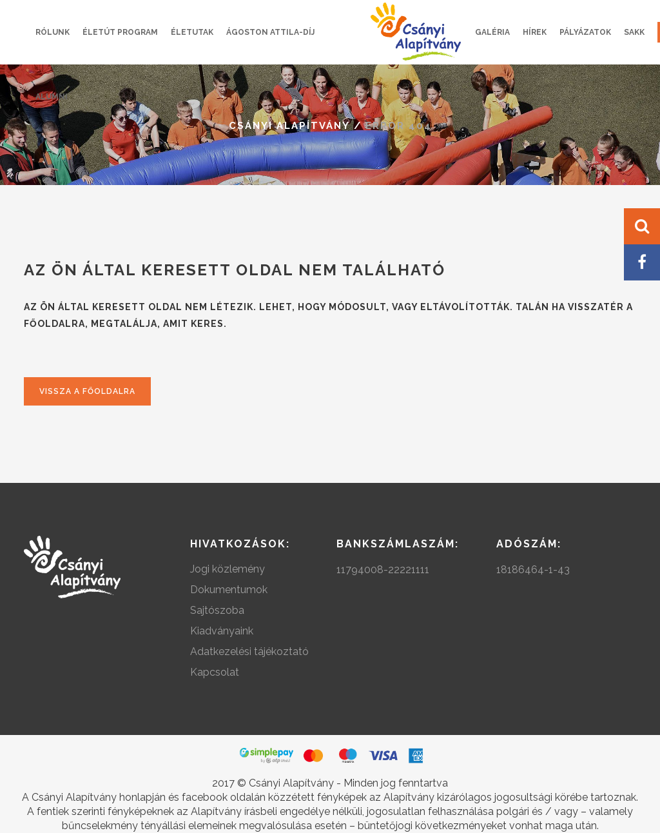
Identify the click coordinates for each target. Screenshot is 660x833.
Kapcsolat (214, 672)
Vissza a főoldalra (87, 391)
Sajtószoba (217, 610)
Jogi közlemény (227, 569)
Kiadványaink (221, 631)
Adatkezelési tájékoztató (249, 651)
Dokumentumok (228, 589)
